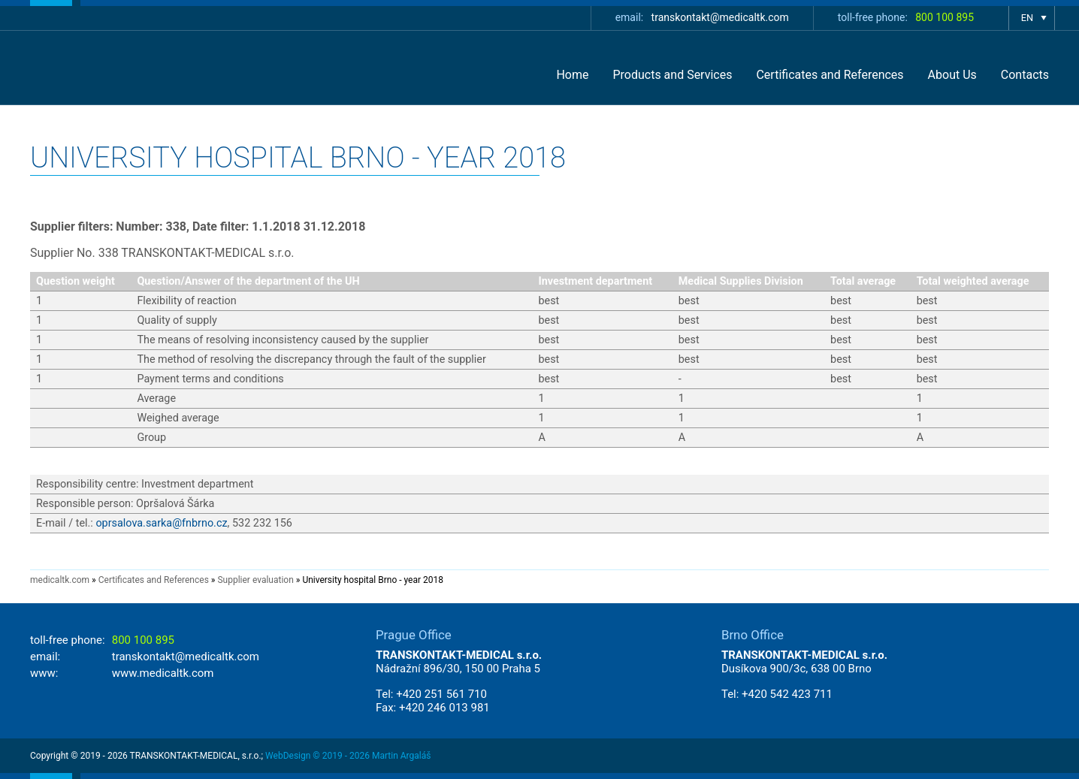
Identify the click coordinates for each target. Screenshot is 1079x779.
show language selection (1031, 18)
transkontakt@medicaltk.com (720, 17)
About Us (952, 75)
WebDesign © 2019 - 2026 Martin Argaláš (348, 755)
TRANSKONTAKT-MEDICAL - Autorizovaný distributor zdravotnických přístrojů (124, 68)
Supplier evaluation (255, 580)
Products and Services (672, 75)
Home (572, 75)
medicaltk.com (59, 580)
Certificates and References (829, 75)
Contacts (1025, 75)
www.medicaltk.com (163, 673)
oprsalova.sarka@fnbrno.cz (161, 523)
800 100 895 (944, 17)
